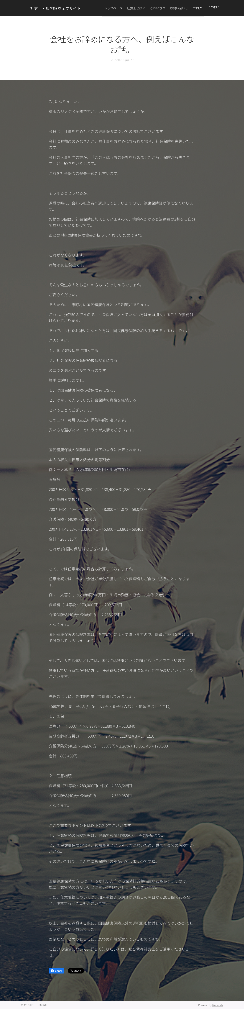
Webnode (217, 1005)
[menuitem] (119, 8)
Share (56, 970)
